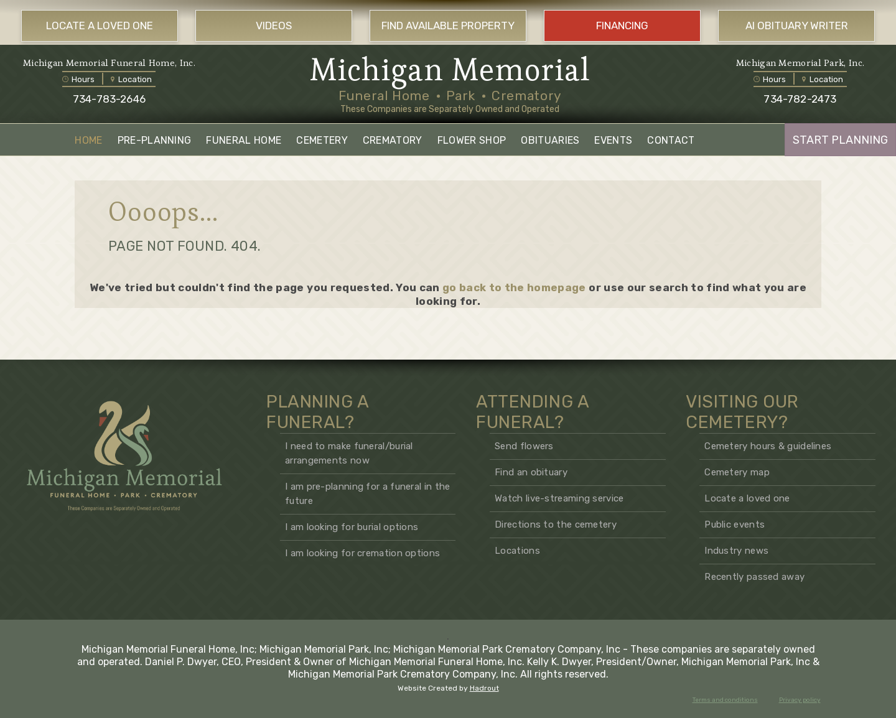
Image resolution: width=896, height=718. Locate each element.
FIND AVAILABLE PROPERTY (448, 25)
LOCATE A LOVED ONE (99, 25)
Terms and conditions (725, 700)
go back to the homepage (514, 287)
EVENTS (613, 140)
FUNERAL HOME (243, 140)
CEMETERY (322, 140)
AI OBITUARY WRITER (796, 25)
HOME (88, 140)
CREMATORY (392, 140)
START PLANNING (840, 140)
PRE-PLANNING (155, 140)
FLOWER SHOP (471, 140)
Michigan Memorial (450, 69)
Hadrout (484, 688)
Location (131, 79)
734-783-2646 (109, 99)
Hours (78, 79)
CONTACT (670, 140)
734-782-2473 (799, 99)
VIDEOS (274, 25)
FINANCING (622, 25)
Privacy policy (800, 700)
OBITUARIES (550, 140)
